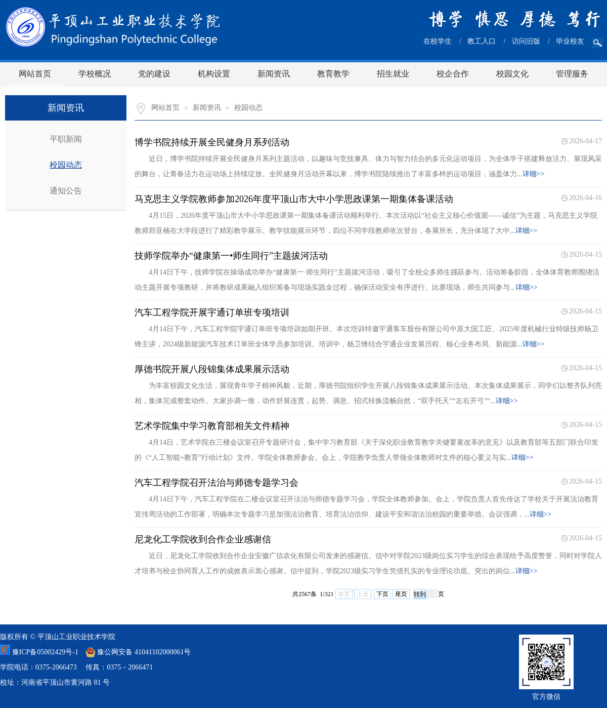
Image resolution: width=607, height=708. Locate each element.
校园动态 (66, 165)
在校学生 (437, 41)
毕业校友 (570, 41)
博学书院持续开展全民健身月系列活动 (212, 142)
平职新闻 (66, 139)
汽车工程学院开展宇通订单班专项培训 (212, 312)
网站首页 (35, 73)
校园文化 (512, 73)
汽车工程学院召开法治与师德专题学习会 (216, 483)
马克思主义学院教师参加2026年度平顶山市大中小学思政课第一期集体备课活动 (294, 199)
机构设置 (214, 73)
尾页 (401, 594)
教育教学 (333, 73)
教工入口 (481, 41)
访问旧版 (526, 41)
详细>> (534, 174)
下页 (382, 594)
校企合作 (453, 73)
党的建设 (154, 73)
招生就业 (393, 73)
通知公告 (66, 190)
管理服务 (572, 73)
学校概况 (94, 73)
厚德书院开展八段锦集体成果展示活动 (212, 369)
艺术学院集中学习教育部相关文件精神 (212, 426)
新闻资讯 (273, 73)
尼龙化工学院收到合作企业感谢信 (203, 539)
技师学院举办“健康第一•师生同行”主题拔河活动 (231, 256)
